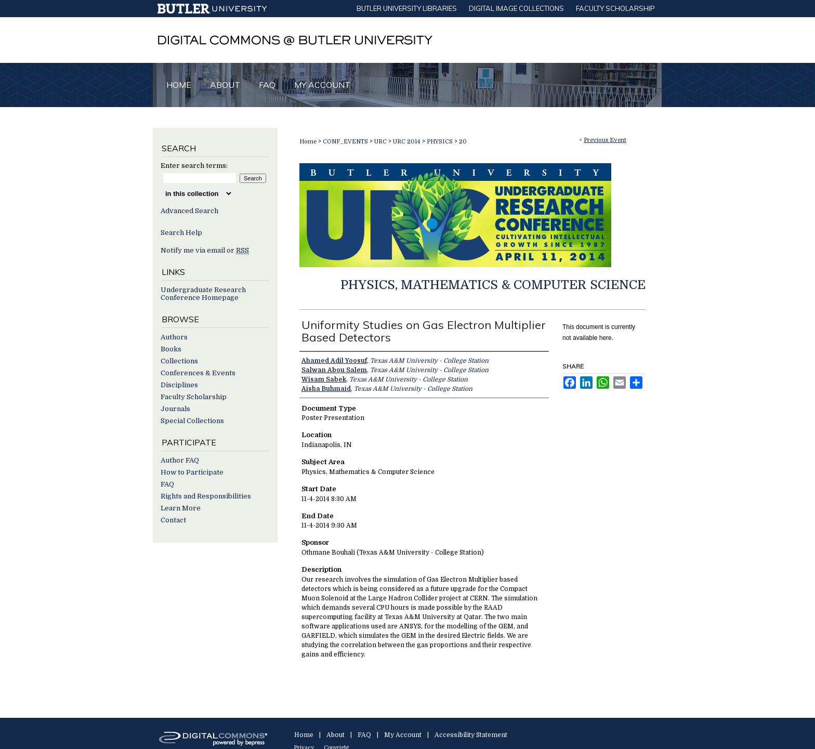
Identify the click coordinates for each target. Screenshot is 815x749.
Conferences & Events (198, 373)
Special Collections (192, 421)
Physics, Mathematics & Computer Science (493, 285)
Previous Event (605, 140)
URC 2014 (407, 141)
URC (381, 141)
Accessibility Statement (471, 735)
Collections (179, 361)
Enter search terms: (194, 165)
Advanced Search (189, 211)
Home (308, 141)
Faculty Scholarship (194, 397)
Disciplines (179, 385)
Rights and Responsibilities (206, 496)
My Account (403, 735)
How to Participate (192, 472)
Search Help (181, 232)
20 (463, 141)
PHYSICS (440, 141)
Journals (175, 409)
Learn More (181, 508)
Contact (173, 520)
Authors (174, 337)
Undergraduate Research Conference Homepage (203, 293)
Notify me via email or (205, 250)
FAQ (167, 484)
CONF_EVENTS (346, 141)
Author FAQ (180, 460)
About (335, 735)
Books (171, 349)
